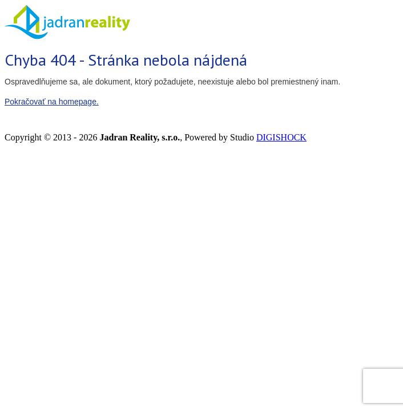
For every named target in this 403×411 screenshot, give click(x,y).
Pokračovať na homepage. (52, 101)
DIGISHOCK (281, 137)
